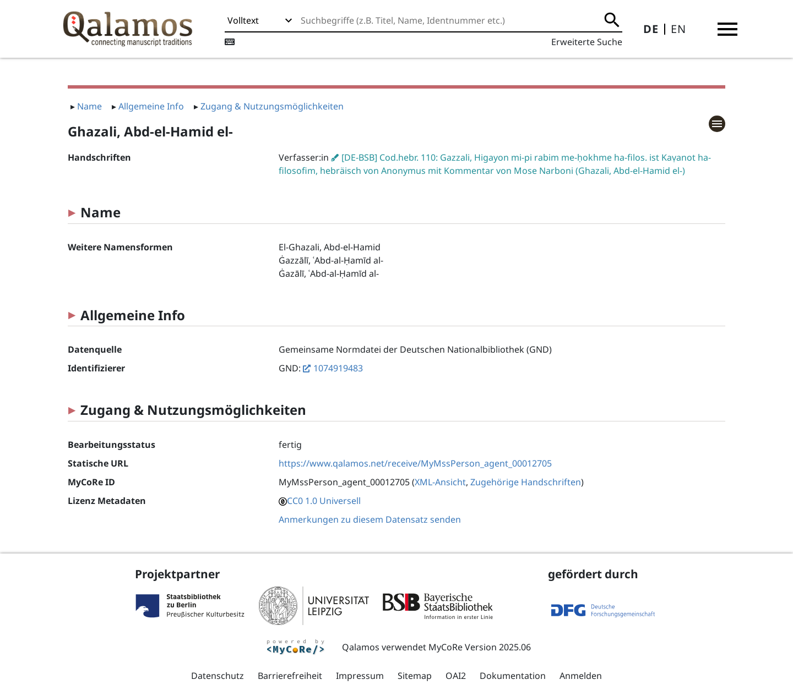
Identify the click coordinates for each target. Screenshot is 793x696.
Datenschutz (217, 676)
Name (89, 106)
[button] (727, 29)
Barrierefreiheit (290, 676)
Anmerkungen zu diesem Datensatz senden (370, 519)
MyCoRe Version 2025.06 (479, 647)
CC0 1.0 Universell (324, 501)
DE (651, 28)
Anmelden (581, 676)
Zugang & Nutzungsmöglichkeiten (272, 106)
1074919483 (338, 368)
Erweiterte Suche (586, 42)
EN (678, 28)
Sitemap (415, 676)
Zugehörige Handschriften (525, 482)
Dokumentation (513, 676)
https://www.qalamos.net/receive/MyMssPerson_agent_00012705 (415, 463)
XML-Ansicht (440, 482)
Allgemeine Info (151, 106)
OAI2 (456, 676)
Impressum (360, 676)
